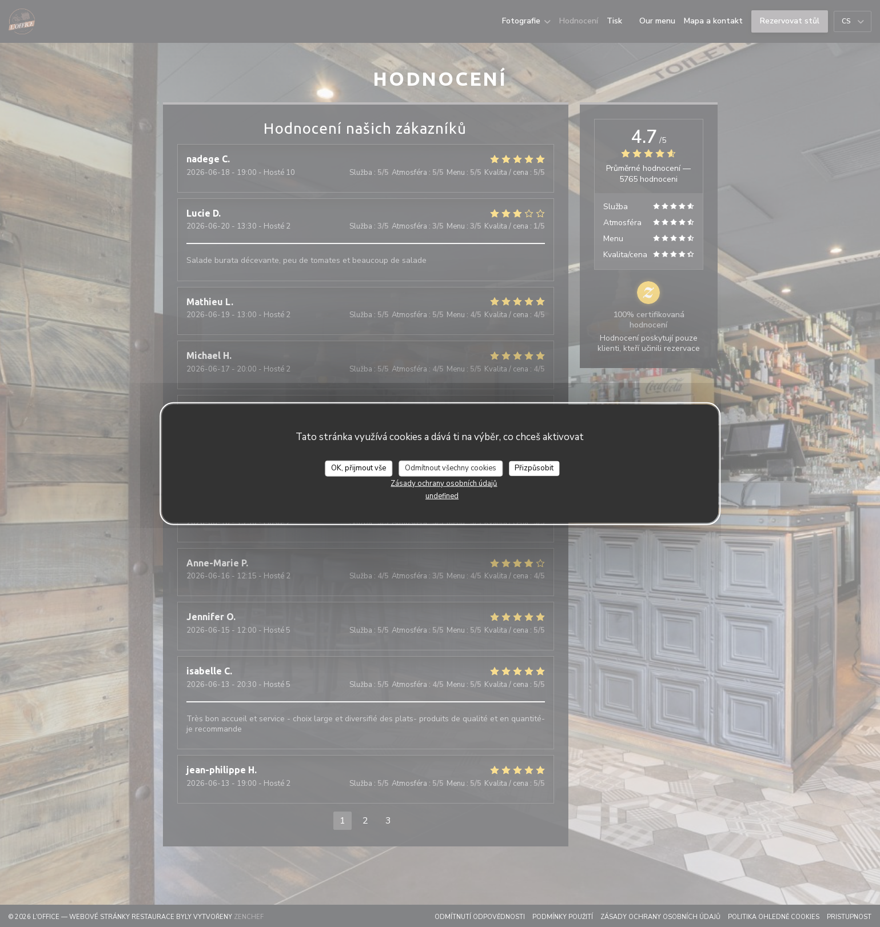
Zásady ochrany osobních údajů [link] (444, 483)
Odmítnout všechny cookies (450, 468)
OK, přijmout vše (358, 468)
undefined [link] (442, 495)
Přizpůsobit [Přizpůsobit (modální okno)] (534, 468)
